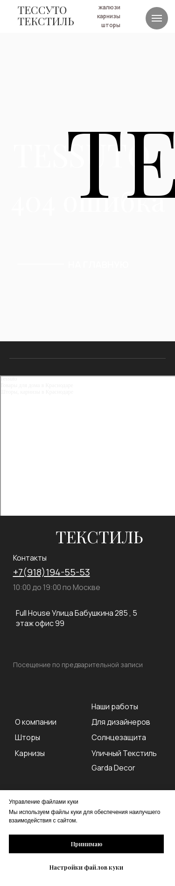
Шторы (27, 737)
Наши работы (114, 706)
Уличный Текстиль (124, 753)
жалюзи (109, 7)
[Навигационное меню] (157, 18)
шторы (110, 25)
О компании (35, 722)
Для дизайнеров (120, 722)
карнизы (108, 16)
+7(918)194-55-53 (51, 572)
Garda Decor (113, 768)
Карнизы (30, 753)
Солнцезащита (118, 737)
